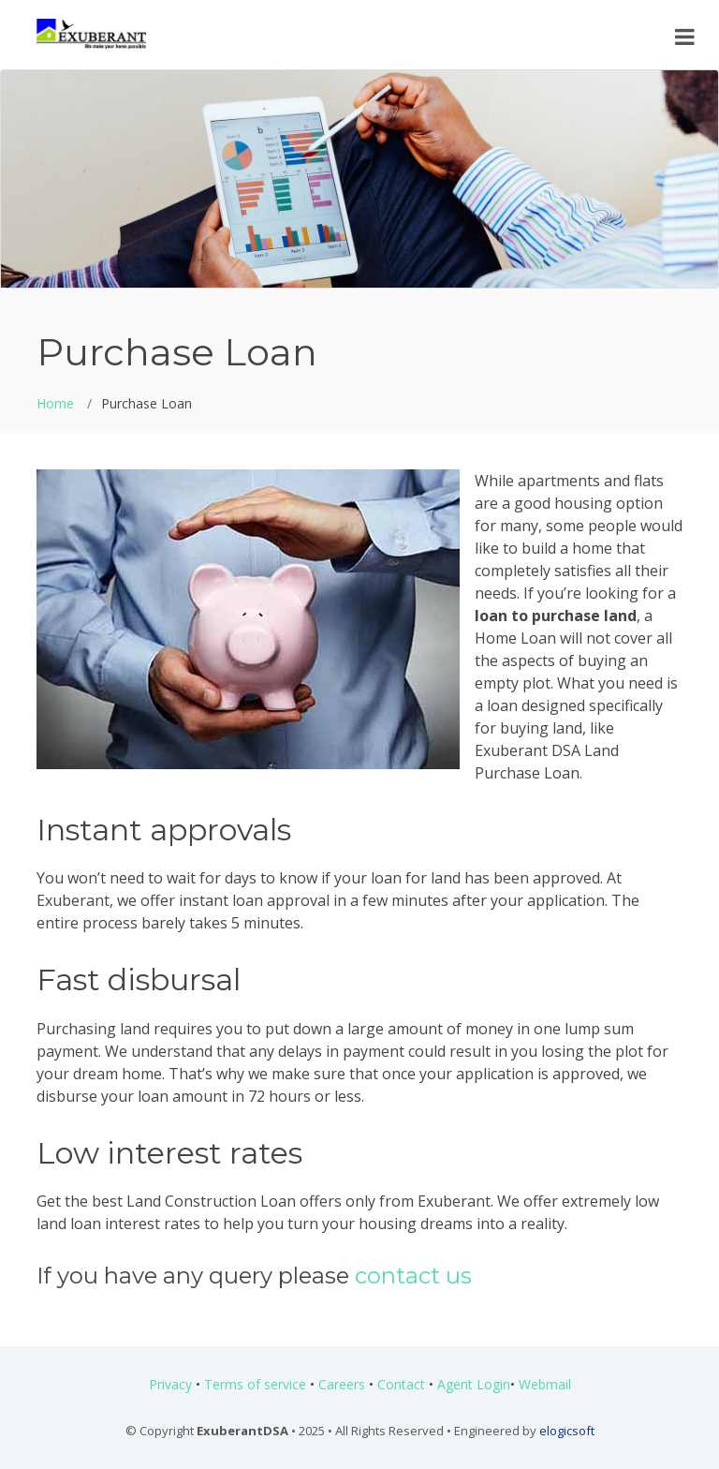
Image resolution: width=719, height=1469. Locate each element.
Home (55, 403)
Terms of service (255, 1384)
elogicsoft (566, 1430)
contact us (413, 1275)
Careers (341, 1384)
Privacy (170, 1384)
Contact (401, 1384)
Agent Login (473, 1384)
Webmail (545, 1384)
